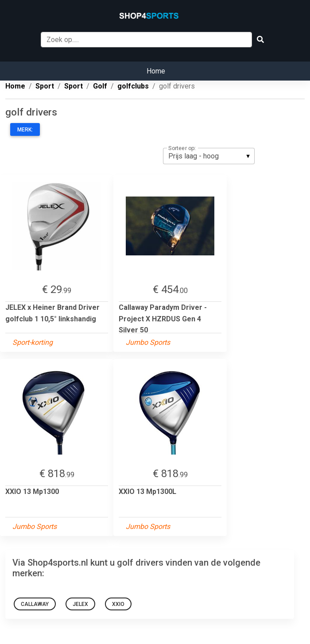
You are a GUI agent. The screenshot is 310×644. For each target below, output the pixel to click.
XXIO (118, 604)
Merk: (25, 130)
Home (156, 71)
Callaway (35, 604)
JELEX (80, 604)
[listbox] (209, 156)
